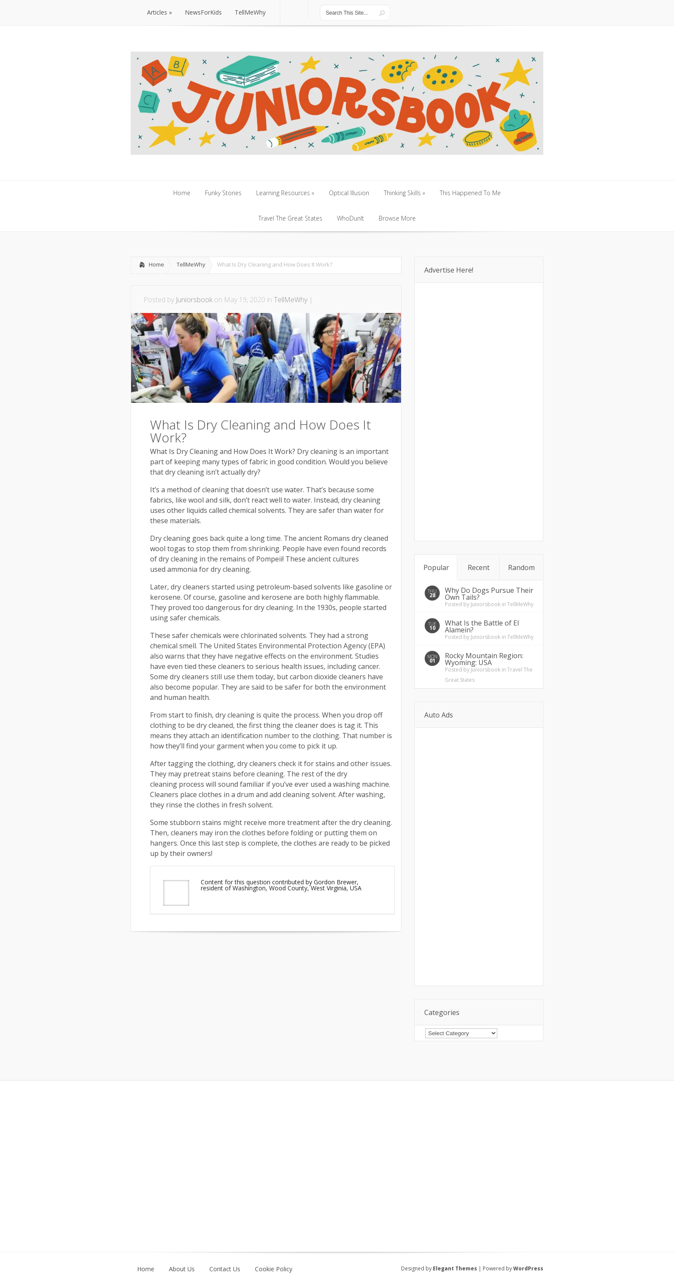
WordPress (528, 1268)
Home (156, 264)
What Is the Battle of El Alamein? (482, 626)
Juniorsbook (194, 299)
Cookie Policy (273, 1269)
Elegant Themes (455, 1268)
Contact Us (224, 1269)
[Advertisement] (231, 957)
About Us (182, 1269)
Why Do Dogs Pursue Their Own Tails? (489, 594)
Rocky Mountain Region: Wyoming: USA (484, 659)
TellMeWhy (191, 264)
